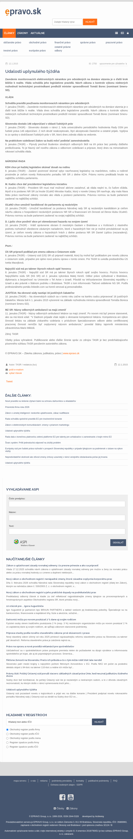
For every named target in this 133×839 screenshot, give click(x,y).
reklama (43, 781)
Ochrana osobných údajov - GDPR (67, 785)
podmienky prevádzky (62, 781)
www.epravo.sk (71, 353)
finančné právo (62, 42)
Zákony (73, 808)
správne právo (88, 42)
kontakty (80, 781)
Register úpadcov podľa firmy (22, 742)
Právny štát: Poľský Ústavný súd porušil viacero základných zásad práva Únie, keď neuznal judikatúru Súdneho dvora (67, 674)
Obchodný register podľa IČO (22, 734)
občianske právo (12, 42)
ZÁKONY (22, 33)
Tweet (9, 381)
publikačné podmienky (98, 781)
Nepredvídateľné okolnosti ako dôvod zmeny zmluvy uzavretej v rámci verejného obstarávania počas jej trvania (56, 457)
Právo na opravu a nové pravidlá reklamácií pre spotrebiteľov (40, 646)
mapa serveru (20, 781)
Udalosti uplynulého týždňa (17, 431)
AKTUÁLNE (38, 33)
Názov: (12, 512)
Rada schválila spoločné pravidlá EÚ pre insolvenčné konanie (33, 419)
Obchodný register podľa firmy (23, 729)
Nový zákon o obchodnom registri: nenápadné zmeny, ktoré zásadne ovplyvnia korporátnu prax (59, 579)
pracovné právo (114, 42)
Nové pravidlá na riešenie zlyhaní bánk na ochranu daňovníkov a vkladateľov (40, 401)
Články (60, 808)
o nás (33, 781)
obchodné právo (37, 42)
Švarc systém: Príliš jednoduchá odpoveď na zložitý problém (33, 443)
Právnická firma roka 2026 (17, 407)
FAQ (115, 781)
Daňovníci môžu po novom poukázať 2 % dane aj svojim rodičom (41, 619)
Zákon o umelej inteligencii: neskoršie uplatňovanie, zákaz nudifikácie (37, 413)
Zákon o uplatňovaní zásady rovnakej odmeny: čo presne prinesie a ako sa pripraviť (52, 565)
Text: (11, 526)
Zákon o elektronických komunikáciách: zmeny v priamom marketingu (37, 425)
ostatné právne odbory (63, 49)
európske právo (37, 50)
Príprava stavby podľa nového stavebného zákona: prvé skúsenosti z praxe (48, 633)
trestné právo (10, 50)
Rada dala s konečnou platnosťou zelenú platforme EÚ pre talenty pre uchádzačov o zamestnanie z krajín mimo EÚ (58, 437)
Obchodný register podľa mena (23, 738)
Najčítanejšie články (25, 559)
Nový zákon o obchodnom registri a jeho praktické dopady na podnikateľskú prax (51, 592)
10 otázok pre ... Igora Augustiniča (24, 606)
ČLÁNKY (9, 33)
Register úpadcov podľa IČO (22, 746)
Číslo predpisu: (17, 498)
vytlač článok (15, 373)
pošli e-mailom (16, 369)
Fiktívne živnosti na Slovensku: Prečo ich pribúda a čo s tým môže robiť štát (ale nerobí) (54, 660)
